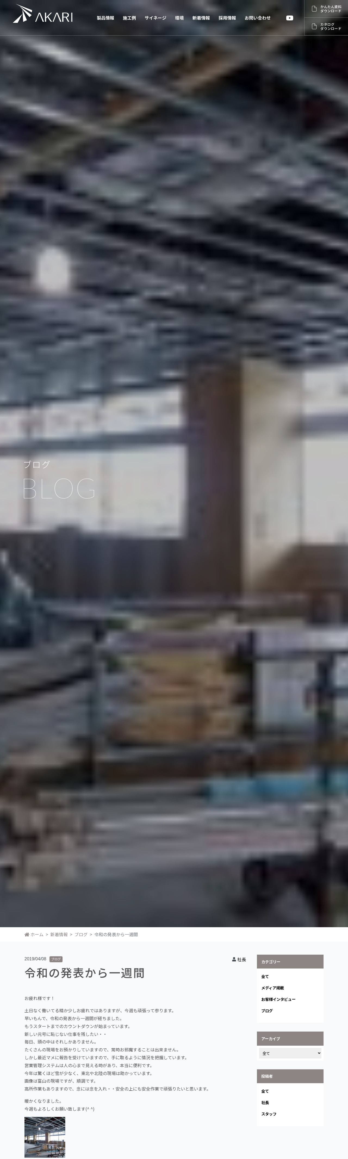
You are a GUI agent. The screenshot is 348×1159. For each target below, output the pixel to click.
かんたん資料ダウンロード (330, 8)
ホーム (34, 934)
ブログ (81, 934)
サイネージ (155, 17)
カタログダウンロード (330, 26)
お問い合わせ (258, 17)
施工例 (129, 17)
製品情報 (105, 17)
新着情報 (201, 17)
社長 (241, 959)
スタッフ (268, 1114)
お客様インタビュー (278, 999)
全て (265, 976)
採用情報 (227, 17)
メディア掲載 (272, 988)
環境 (179, 17)
